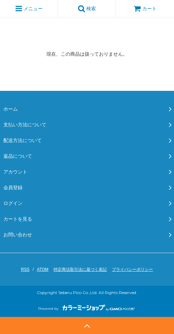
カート (145, 8)
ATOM (42, 269)
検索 (87, 8)
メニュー (29, 8)
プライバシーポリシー (132, 269)
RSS (25, 269)
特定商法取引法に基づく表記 (80, 269)
